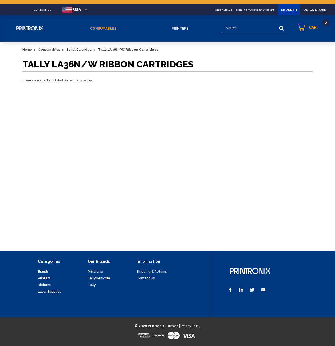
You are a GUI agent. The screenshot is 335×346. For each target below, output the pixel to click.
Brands (43, 271)
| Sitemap (171, 326)
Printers (180, 28)
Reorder (289, 10)
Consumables (103, 28)
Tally (92, 285)
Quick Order (314, 10)
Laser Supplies (49, 291)
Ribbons (44, 285)
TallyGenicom (99, 278)
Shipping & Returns (152, 271)
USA (75, 10)
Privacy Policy (190, 326)
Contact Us (146, 278)
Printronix (95, 271)
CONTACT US (42, 9)
